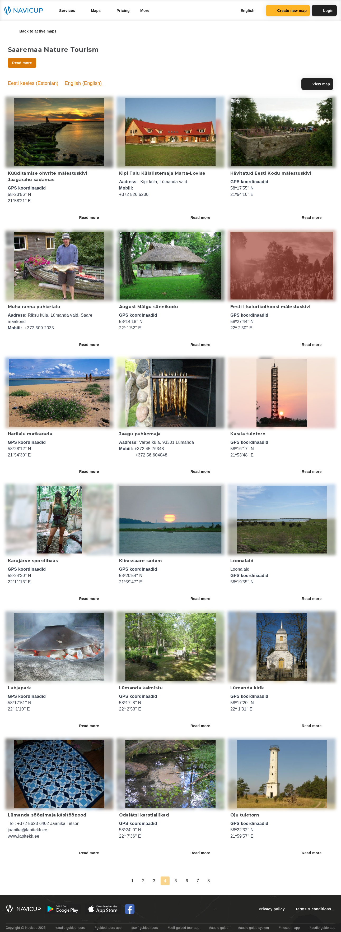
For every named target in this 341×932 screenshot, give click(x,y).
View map (317, 84)
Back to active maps (34, 31)
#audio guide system (253, 928)
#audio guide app (322, 928)
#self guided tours (145, 928)
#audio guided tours (70, 928)
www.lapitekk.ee (24, 836)
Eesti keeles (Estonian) (33, 83)
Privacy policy (272, 909)
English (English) (83, 83)
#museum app (289, 928)
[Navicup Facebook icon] (129, 909)
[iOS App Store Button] (103, 909)
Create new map (288, 10)
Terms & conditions (313, 909)
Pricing (123, 10)
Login (324, 10)
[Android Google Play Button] (63, 909)
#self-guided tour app (183, 928)
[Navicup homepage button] (25, 10)
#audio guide (218, 928)
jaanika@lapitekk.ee (28, 830)
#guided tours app (108, 928)
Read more (92, 217)
